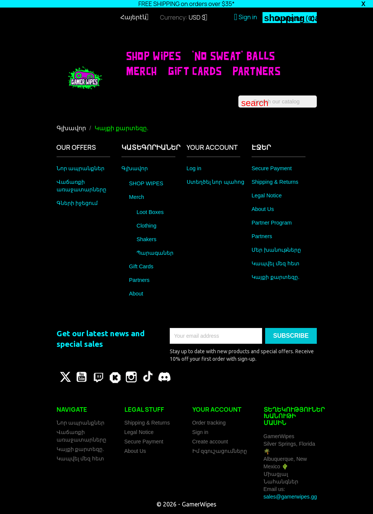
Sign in (200, 432)
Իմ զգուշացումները (219, 451)
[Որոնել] (277, 101)
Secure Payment (272, 168)
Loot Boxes (150, 212)
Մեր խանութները (276, 250)
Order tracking (209, 423)
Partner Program (272, 223)
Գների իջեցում (77, 203)
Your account (216, 409)
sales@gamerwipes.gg (290, 497)
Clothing (147, 226)
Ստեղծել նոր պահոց (216, 182)
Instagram (131, 377)
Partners (257, 71)
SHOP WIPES (153, 56)
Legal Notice (267, 195)
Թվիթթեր (64, 377)
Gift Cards (195, 71)
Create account (210, 442)
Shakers (147, 239)
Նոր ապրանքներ (81, 168)
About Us (263, 209)
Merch (141, 71)
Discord (164, 377)
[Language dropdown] (137, 17)
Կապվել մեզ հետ (275, 263)
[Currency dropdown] (201, 18)
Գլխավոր (134, 168)
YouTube (81, 377)
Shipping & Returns (275, 182)
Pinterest (98, 377)
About (136, 294)
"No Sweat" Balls (233, 56)
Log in (194, 168)
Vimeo (114, 377)
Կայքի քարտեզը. (275, 277)
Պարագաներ (155, 253)
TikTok (147, 377)
